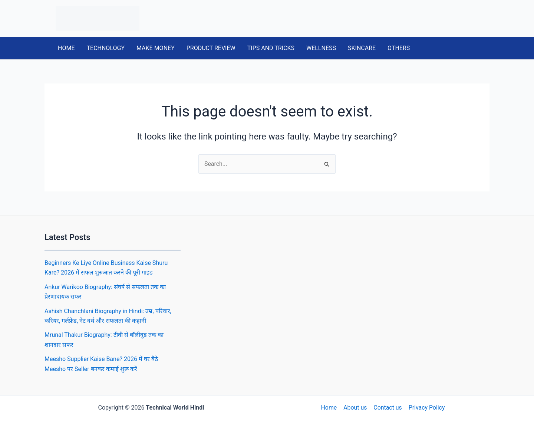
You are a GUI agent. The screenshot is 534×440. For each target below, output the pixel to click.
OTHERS (399, 48)
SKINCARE (362, 48)
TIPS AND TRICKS (270, 48)
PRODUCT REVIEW (211, 48)
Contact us (387, 407)
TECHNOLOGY (105, 48)
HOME (66, 48)
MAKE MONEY (155, 48)
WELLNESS (321, 48)
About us (355, 407)
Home (329, 407)
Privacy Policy (426, 407)
